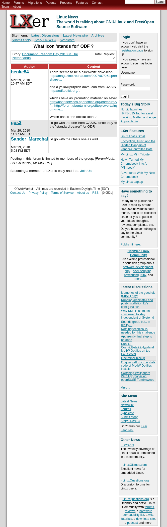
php (127, 271)
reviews (130, 511)
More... (125, 387)
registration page (132, 50)
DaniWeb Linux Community (138, 253)
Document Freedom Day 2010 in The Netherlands (45, 56)
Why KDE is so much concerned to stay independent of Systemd (137, 314)
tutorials (126, 519)
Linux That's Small (133, 136)
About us (83, 192)
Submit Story (21, 40)
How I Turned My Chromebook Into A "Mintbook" (134, 163)
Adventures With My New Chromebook (138, 175)
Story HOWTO (130, 421)
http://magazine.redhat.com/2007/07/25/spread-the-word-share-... (92, 77)
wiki (150, 515)
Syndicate (127, 413)
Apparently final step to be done (136, 338)
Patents (51, 2)
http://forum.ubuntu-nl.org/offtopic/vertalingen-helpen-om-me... (92, 107)
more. (138, 279)
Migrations (35, 2)
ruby (143, 275)
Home (5, 2)
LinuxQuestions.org (136, 499)
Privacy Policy (38, 192)
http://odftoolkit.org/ (64, 91)
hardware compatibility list (137, 513)
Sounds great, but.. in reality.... (135, 323)
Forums (18, 2)
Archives (97, 35)
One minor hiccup (133, 358)
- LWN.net (127, 445)
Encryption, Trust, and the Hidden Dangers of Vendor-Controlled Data (138, 145)
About (17, 6)
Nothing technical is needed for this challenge (138, 330)
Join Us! (86, 171)
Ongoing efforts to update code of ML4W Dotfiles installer (138, 366)
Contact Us (17, 192)
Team (5, 6)
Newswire (127, 405)
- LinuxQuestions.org (135, 480)
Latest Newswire (75, 35)
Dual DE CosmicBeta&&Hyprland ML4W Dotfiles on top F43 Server (137, 349)
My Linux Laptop (132, 182)
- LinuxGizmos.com (134, 465)
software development (138, 267)
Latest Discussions (45, 35)
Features (82, 2)
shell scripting (142, 271)
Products (66, 2)
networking (131, 275)
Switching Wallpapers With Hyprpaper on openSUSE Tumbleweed (137, 376)
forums (149, 507)
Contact (97, 2)
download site (145, 519)
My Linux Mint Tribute (135, 154)
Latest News (129, 401)
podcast (132, 523)
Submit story (129, 417)
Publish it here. (131, 244)
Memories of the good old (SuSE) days (138, 294)
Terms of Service (62, 192)
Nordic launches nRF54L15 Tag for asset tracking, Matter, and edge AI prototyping (138, 115)
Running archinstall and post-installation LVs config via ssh (137, 303)
